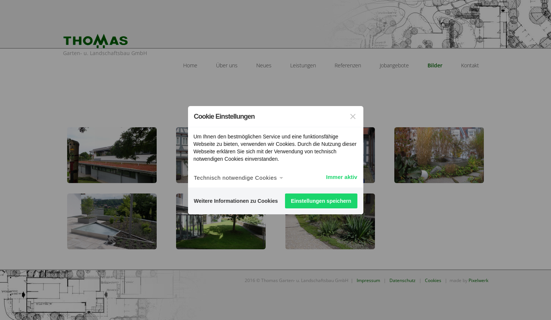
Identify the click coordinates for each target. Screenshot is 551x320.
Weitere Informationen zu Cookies (236, 201)
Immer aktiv (341, 177)
